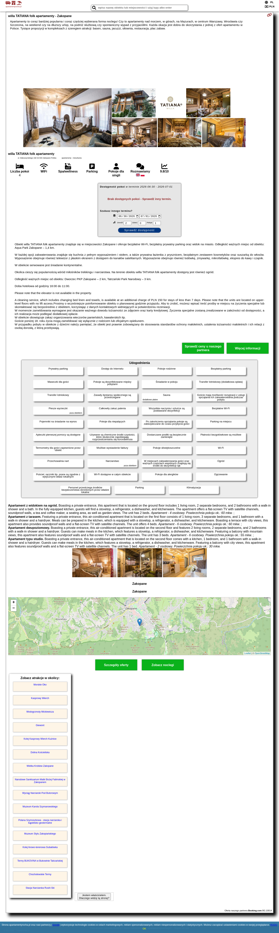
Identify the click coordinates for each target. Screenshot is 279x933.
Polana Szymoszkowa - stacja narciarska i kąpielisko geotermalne (40, 821)
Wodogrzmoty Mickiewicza (40, 711)
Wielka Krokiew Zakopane (40, 766)
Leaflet (247, 653)
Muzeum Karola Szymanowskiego (40, 806)
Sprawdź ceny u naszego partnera (203, 348)
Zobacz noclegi (163, 665)
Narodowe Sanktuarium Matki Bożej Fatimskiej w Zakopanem (40, 781)
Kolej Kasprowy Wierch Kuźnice (40, 738)
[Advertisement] (139, 59)
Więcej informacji (247, 348)
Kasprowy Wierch (40, 698)
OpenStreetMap (262, 653)
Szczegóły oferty (116, 665)
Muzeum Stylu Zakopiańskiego (40, 833)
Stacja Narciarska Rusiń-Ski (40, 888)
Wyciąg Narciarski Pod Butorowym (40, 793)
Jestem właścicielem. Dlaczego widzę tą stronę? (94, 897)
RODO (273, 925)
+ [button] (13, 602)
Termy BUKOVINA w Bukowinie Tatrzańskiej (40, 860)
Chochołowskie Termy (40, 874)
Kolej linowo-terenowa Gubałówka (40, 847)
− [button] (13, 608)
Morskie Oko (40, 684)
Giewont (40, 725)
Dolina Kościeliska (40, 752)
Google (56, 925)
